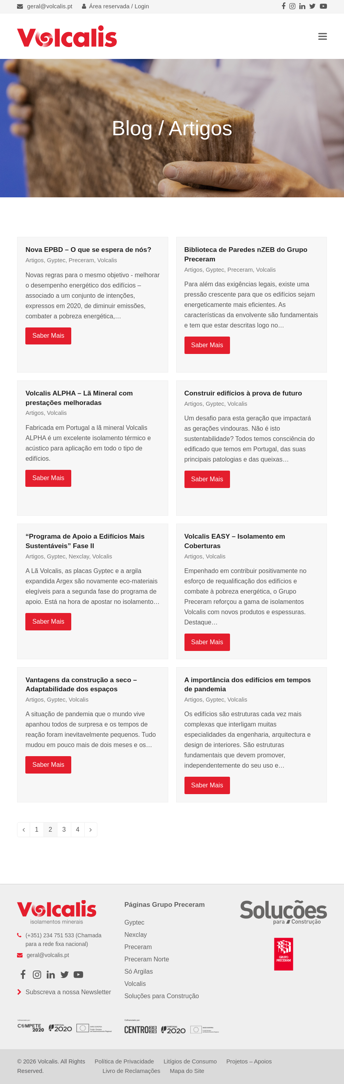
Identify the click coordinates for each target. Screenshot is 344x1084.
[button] (322, 36)
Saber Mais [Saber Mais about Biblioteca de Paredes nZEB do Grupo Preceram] (207, 345)
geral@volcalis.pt (49, 6)
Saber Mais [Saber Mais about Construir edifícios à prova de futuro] (207, 479)
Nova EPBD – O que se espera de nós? (88, 250)
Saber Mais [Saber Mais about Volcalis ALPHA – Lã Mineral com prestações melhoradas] (48, 478)
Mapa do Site (187, 1071)
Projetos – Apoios (249, 1061)
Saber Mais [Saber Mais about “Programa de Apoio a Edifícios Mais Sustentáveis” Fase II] (48, 621)
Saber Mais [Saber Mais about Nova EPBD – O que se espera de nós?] (48, 335)
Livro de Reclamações (131, 1071)
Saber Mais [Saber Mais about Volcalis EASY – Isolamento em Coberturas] (207, 642)
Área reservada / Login (115, 6)
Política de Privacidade (124, 1061)
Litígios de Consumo (190, 1061)
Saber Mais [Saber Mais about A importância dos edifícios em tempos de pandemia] (207, 785)
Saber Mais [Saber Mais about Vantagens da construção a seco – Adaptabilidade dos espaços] (48, 764)
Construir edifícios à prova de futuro (243, 393)
